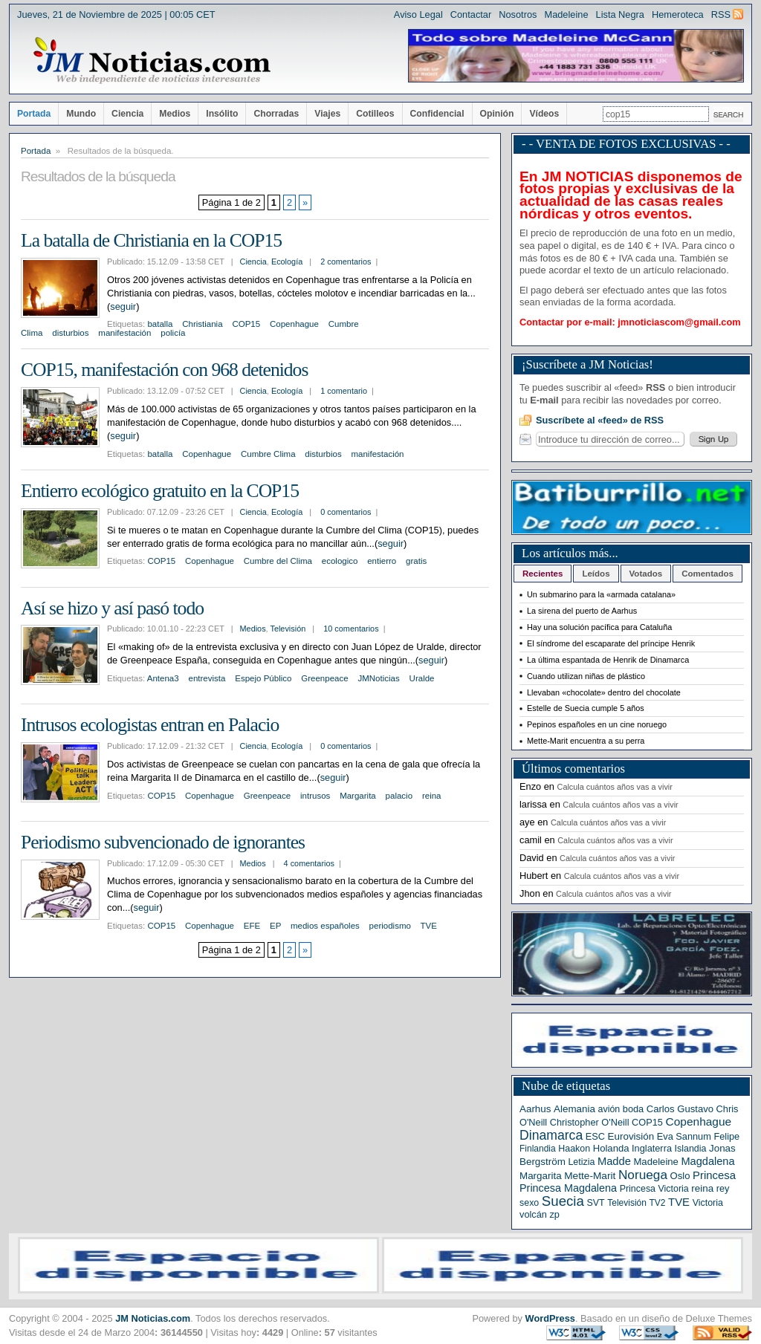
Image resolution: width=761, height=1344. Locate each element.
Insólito (222, 113)
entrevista (207, 678)
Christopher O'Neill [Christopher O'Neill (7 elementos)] (589, 1122)
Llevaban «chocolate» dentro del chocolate (604, 692)
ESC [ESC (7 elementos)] (595, 1136)
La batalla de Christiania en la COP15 (151, 240)
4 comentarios (309, 863)
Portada (34, 113)
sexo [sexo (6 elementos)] (529, 1203)
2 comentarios (345, 261)
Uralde (422, 678)
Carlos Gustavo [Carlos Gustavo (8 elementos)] (680, 1108)
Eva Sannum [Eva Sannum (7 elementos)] (684, 1136)
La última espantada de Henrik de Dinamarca (608, 659)
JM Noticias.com (152, 1318)
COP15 (246, 323)
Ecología (286, 261)
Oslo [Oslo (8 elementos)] (680, 1175)
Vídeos (544, 113)
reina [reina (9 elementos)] (702, 1188)
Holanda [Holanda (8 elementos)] (611, 1148)
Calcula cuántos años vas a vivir (615, 786)
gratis (416, 560)
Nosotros (518, 14)
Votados (646, 573)
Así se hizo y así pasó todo (112, 608)
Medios (174, 113)
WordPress (550, 1318)
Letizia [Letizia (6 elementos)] (581, 1162)
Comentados (707, 573)
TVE (429, 925)
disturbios (70, 332)
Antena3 (163, 678)
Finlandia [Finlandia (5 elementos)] (537, 1148)
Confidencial (437, 113)
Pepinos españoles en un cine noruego (597, 724)
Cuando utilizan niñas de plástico (586, 676)
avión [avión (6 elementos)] (609, 1109)
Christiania (202, 323)
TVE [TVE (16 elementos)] (679, 1202)
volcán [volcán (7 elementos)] (533, 1214)
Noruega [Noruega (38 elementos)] (642, 1174)
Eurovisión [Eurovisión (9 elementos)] (631, 1136)
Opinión (497, 113)
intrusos (315, 795)
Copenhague (294, 323)
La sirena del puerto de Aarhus (582, 610)
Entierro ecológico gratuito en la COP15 (160, 490)
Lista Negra (620, 14)
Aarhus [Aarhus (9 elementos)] (535, 1108)
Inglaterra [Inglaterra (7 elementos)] (652, 1148)
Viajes (327, 113)
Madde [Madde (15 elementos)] (614, 1161)
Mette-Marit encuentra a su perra (585, 740)
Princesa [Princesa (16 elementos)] (714, 1175)
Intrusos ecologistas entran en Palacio (150, 725)
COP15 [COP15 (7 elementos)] (647, 1122)
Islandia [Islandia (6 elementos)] (691, 1148)
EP (275, 925)
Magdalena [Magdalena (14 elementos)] (707, 1161)
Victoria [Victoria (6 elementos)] (708, 1203)
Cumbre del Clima (278, 560)
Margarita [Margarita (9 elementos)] (540, 1175)
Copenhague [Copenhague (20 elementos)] (699, 1121)
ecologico (340, 560)
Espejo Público (263, 678)
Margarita (358, 795)
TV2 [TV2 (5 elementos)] (657, 1203)
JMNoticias (378, 678)
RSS (721, 14)
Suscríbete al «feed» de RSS (600, 420)
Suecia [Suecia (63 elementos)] (563, 1201)
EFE (252, 925)
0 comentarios (345, 511)
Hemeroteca (678, 14)
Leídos (595, 573)
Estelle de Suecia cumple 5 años (585, 708)
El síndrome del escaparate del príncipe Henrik (611, 643)
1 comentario (343, 390)
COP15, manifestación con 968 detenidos (164, 369)
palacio (399, 795)
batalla (159, 323)
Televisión (287, 628)
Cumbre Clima (268, 453)
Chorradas (276, 113)
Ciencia (127, 113)
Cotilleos (375, 113)
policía (173, 332)
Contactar (470, 14)
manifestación (124, 332)
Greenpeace (324, 678)
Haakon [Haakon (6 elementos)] (574, 1148)
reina (431, 795)
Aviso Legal (418, 14)
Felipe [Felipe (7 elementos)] (726, 1136)
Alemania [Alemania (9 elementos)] (574, 1108)
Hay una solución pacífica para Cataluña (599, 627)
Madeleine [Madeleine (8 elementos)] (655, 1161)
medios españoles (325, 925)
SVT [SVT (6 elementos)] (595, 1203)
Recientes (542, 573)
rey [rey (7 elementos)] (723, 1188)
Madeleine (566, 14)
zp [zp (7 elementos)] (554, 1214)
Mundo (81, 113)
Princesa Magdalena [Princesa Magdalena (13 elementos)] (568, 1188)
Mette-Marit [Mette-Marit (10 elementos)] (589, 1175)
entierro (381, 560)
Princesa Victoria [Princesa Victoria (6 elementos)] (654, 1189)
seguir (123, 306)
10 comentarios (350, 628)
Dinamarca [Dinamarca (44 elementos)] (551, 1135)
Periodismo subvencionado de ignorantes (163, 842)
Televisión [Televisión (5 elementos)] (627, 1203)
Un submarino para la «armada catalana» (601, 594)
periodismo (390, 925)
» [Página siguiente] (305, 202)
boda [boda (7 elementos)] (633, 1108)
